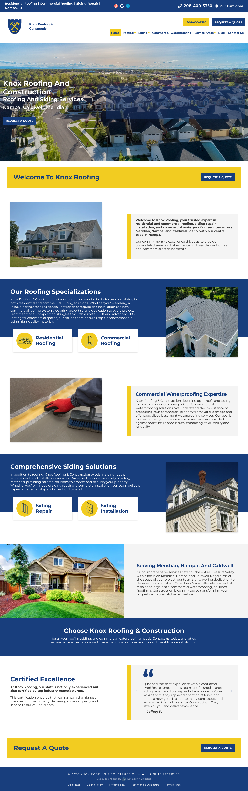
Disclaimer (74, 784)
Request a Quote (228, 22)
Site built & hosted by (124, 778)
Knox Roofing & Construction (109, 774)
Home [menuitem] (115, 33)
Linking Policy (94, 784)
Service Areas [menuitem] (204, 33)
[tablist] (184, 697)
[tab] (184, 697)
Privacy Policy (117, 784)
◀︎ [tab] (138, 691)
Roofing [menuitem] (128, 33)
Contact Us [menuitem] (236, 33)
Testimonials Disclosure (145, 784)
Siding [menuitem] (143, 33)
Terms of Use (173, 784)
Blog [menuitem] (221, 33)
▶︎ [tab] (233, 691)
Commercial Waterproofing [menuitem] (171, 33)
